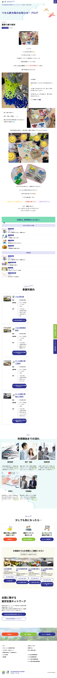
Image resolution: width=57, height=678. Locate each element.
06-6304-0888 (10, 577)
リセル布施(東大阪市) (21, 569)
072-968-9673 (34, 578)
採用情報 (4, 657)
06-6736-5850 (22, 578)
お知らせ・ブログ (31, 645)
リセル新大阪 (5, 27)
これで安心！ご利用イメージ (8, 650)
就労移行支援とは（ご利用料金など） (10, 652)
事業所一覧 (30, 648)
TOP (3, 645)
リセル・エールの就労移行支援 (9, 648)
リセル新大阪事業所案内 (32, 654)
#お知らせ (11, 27)
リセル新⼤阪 (19, 297)
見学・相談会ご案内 (32, 650)
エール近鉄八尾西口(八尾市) (47, 569)
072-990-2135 (47, 580)
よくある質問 (5, 654)
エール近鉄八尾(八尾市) (34, 569)
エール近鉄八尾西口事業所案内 (34, 661)
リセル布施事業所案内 (32, 657)
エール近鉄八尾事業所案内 (33, 659)
